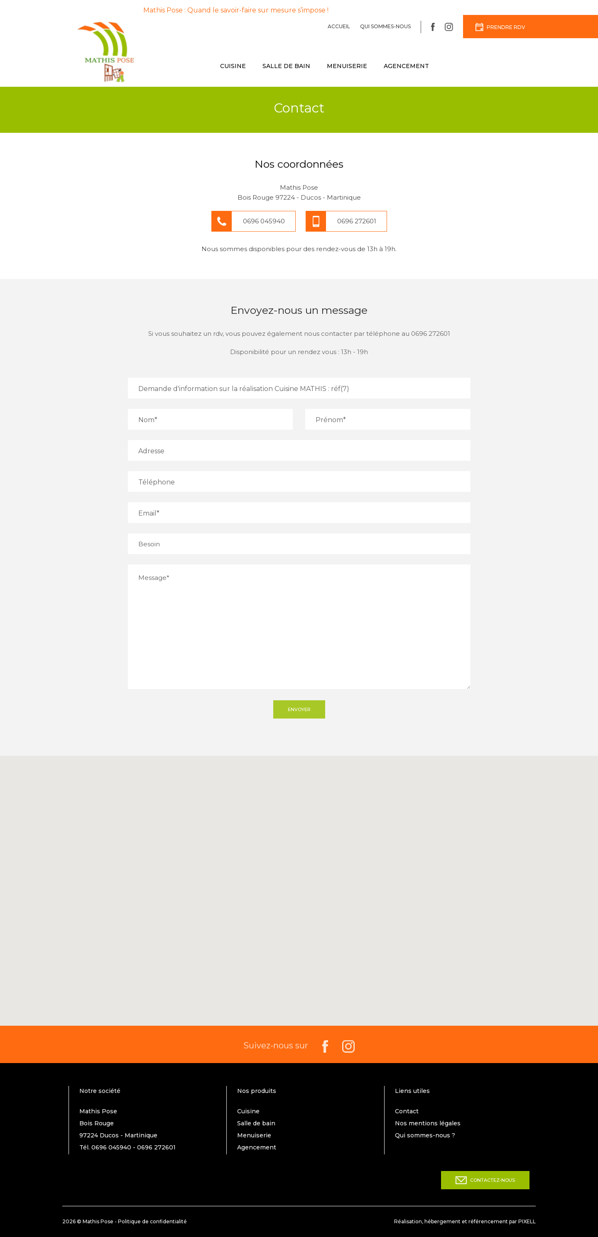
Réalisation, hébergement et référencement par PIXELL (465, 1221)
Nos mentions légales (428, 1123)
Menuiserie (347, 66)
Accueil (339, 26)
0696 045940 (264, 221)
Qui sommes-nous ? (425, 1135)
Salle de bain (286, 66)
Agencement (406, 66)
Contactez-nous (485, 1180)
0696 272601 (356, 221)
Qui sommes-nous (385, 26)
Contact (407, 1111)
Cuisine (233, 66)
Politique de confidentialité (152, 1221)
